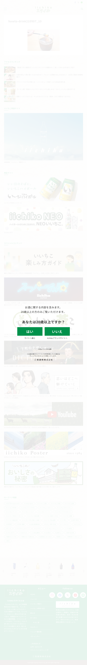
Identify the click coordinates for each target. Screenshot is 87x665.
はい (29, 331)
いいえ (57, 331)
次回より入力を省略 (43, 349)
